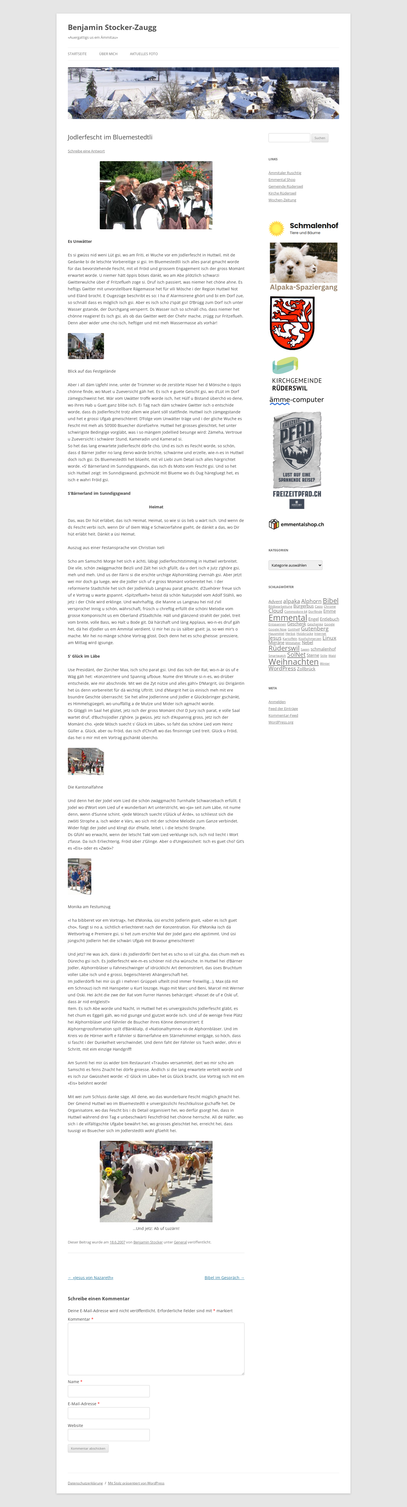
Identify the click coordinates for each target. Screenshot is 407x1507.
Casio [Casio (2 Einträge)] (319, 606)
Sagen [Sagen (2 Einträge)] (305, 649)
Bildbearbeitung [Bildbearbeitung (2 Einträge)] (280, 606)
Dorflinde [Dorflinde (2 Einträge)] (315, 612)
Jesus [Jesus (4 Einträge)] (275, 637)
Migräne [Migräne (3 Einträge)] (276, 642)
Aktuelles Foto (144, 53)
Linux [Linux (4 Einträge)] (329, 637)
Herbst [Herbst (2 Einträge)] (290, 634)
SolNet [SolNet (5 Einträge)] (296, 654)
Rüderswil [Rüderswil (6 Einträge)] (284, 648)
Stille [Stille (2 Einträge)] (323, 656)
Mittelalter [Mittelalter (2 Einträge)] (293, 643)
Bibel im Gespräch (224, 1277)
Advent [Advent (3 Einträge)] (275, 601)
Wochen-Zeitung (282, 199)
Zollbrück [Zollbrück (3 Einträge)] (306, 669)
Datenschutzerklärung (85, 1483)
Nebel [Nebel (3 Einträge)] (307, 642)
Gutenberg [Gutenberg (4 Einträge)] (314, 628)
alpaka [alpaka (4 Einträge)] (291, 600)
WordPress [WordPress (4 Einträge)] (282, 668)
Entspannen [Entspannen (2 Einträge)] (277, 624)
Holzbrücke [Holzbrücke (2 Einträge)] (304, 634)
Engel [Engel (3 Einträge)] (313, 619)
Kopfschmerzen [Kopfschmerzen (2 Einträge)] (309, 639)
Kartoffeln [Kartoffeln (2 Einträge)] (290, 639)
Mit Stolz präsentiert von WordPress (136, 1483)
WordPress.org (281, 722)
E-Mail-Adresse (84, 1403)
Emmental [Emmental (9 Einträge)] (288, 617)
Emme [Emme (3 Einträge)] (329, 611)
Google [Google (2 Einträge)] (329, 624)
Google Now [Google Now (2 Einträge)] (278, 629)
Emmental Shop (282, 179)
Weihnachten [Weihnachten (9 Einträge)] (294, 661)
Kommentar (81, 1319)
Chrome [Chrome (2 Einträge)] (330, 606)
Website (75, 1425)
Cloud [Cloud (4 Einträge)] (276, 610)
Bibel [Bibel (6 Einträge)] (331, 600)
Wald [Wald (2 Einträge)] (332, 656)
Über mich (108, 53)
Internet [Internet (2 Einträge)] (320, 634)
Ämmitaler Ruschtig (285, 172)
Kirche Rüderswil (282, 193)
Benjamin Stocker (148, 1242)
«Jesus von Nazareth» (90, 1277)
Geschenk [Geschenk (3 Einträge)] (296, 624)
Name (75, 1381)
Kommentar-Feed (283, 715)
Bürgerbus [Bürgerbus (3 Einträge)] (303, 606)
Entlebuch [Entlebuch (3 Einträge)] (329, 619)
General (180, 1242)
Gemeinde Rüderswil (286, 186)
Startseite (77, 53)
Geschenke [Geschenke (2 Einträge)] (315, 624)
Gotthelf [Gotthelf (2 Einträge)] (294, 629)
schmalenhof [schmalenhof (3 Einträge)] (323, 649)
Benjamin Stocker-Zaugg (112, 27)
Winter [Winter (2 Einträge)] (325, 664)
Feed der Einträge (283, 708)
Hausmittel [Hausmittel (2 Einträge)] (276, 634)
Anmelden (277, 701)
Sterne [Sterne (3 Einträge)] (313, 655)
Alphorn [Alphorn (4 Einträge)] (311, 600)
